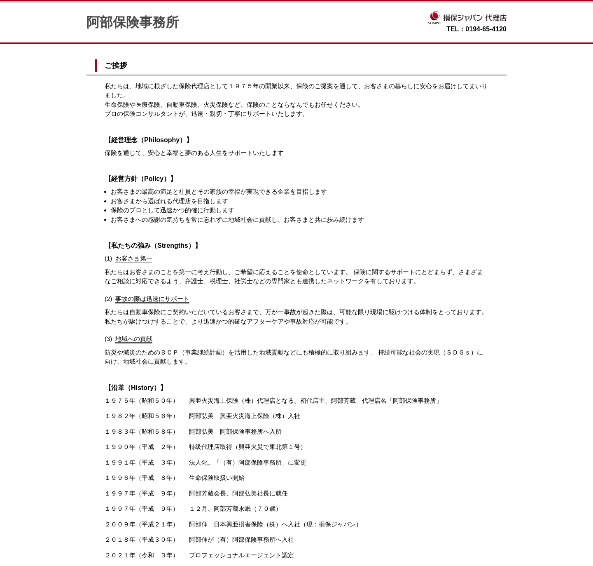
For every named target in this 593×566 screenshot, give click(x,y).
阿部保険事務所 (132, 22)
